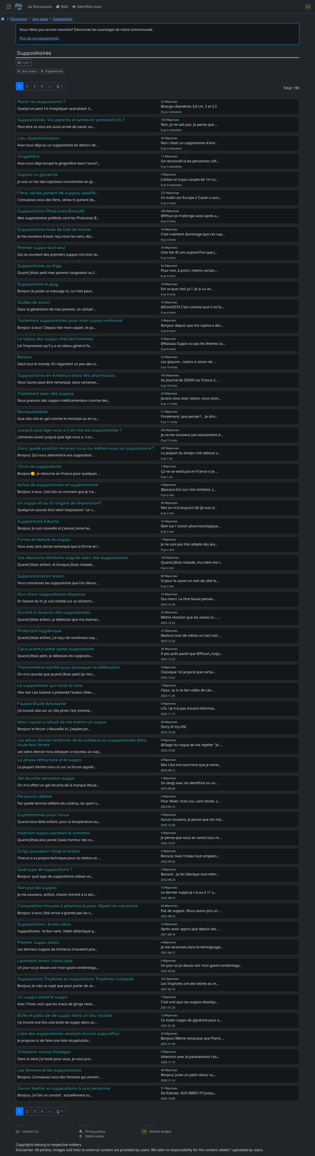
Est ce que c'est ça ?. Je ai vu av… (187, 288)
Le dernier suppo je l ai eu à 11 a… (189, 892)
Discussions (40, 6)
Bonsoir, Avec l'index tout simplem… (190, 856)
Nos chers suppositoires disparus (51, 594)
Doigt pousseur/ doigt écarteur (48, 851)
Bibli (62, 6)
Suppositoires (62, 18)
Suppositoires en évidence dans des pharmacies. (66, 375)
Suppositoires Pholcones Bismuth (51, 211)
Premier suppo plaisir (38, 942)
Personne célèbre (34, 796)
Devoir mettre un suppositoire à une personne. (64, 1088)
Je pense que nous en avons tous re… (191, 837)
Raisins (24, 357)
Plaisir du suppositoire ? (41, 102)
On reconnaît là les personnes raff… (190, 161)
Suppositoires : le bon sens (44, 924)
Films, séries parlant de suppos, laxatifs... (57, 193)
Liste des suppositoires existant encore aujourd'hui (68, 1033)
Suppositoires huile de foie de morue (54, 229)
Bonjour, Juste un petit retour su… (188, 1074)
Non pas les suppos (37, 888)
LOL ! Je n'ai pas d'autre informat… (189, 708)
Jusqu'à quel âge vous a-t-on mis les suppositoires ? (69, 430)
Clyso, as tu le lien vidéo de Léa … (188, 690)
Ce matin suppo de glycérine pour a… (191, 1020)
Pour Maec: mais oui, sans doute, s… (190, 801)
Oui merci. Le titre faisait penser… (188, 598)
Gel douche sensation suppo (46, 778)
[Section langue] (308, 6)
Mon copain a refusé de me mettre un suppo (61, 722)
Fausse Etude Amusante (41, 704)
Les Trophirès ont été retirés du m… (190, 983)
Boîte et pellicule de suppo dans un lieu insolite (64, 1015)
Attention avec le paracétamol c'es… (190, 1056)
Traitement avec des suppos (45, 393)
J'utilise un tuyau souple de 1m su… (189, 179)
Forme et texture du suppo (43, 539)
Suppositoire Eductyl (38, 521)
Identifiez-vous (86, 6)
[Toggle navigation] (9, 6)
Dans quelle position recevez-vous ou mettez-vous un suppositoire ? (85, 448)
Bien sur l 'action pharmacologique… (190, 526)
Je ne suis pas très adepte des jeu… (189, 544)
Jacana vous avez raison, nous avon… (191, 398)
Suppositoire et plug (37, 284)
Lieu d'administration (38, 138)
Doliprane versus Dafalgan (44, 1052)
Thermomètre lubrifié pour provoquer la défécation (68, 667)
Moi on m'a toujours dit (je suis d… (189, 507)
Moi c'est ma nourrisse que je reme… (191, 764)
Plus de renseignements (39, 38)
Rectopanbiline (32, 412)
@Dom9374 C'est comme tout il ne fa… (192, 307)
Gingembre (28, 156)
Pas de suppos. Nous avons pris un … (191, 910)
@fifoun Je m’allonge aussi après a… (190, 215)
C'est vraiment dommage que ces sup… (193, 234)
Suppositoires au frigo (39, 266)
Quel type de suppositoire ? (44, 869)
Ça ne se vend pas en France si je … (189, 471)
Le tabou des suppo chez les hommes (55, 339)
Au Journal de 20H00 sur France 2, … (190, 380)
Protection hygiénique (39, 631)
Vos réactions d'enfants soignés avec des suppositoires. (73, 558)
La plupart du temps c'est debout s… (190, 453)
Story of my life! (173, 726)
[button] (59, 86)
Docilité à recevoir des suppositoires (54, 612)
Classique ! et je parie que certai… (188, 672)
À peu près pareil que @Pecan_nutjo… (191, 653)
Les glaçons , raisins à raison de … (188, 361)
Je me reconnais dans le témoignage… (192, 947)
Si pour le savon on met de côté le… (190, 580)
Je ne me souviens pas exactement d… (192, 434)
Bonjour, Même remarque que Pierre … (192, 1038)
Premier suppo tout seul (41, 248)
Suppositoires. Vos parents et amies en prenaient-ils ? (71, 120)
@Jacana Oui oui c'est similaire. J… (188, 489)
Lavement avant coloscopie (44, 961)
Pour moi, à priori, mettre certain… (189, 270)
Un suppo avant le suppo (42, 997)
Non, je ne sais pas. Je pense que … (189, 124)
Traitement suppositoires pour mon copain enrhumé (69, 320)
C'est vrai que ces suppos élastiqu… (189, 1002)
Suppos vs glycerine (37, 174)
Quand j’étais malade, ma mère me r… (191, 562)
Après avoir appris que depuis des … (190, 928)
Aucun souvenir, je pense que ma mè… (192, 819)
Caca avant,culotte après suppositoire (55, 649)
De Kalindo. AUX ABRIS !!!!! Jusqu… (188, 1093)
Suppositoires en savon (40, 576)
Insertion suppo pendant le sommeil (53, 833)
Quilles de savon (33, 302)
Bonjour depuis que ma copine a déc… (192, 325)
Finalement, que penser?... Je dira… (189, 416)
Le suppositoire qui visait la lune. (50, 685)
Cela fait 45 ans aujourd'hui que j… (189, 252)
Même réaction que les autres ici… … (190, 617)
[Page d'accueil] (2, 18)
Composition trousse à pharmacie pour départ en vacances (77, 906)
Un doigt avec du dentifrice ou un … (190, 783)
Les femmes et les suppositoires (49, 1070)
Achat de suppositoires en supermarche (57, 485)
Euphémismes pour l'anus (43, 815)
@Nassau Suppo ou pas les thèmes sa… (193, 343)
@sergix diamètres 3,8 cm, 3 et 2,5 (189, 106)
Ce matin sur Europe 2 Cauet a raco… (191, 197)
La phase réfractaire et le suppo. (49, 760)
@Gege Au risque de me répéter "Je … (191, 744)
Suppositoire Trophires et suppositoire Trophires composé (75, 979)
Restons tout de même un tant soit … (191, 635)
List (22, 62)
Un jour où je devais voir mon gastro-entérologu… (202, 965)
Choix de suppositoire (39, 466)
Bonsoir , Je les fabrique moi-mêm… (190, 874)
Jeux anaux (40, 18)
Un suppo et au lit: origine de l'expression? (59, 503)
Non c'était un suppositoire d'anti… (189, 142)
